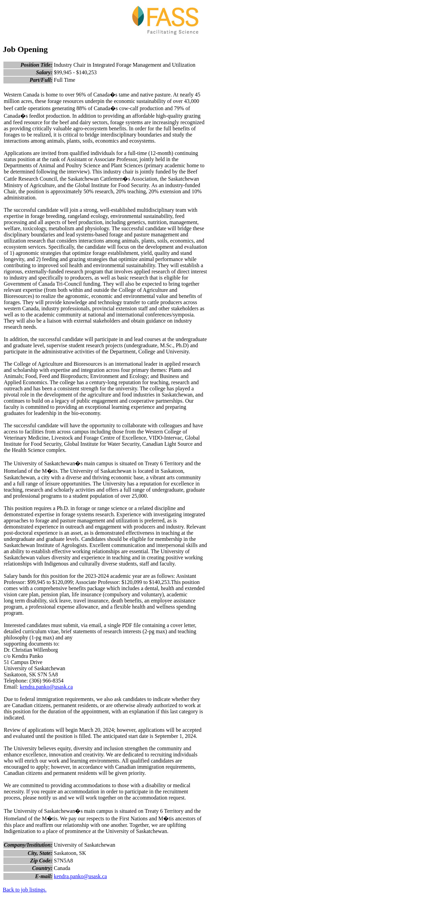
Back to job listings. (25, 890)
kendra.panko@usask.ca (46, 687)
